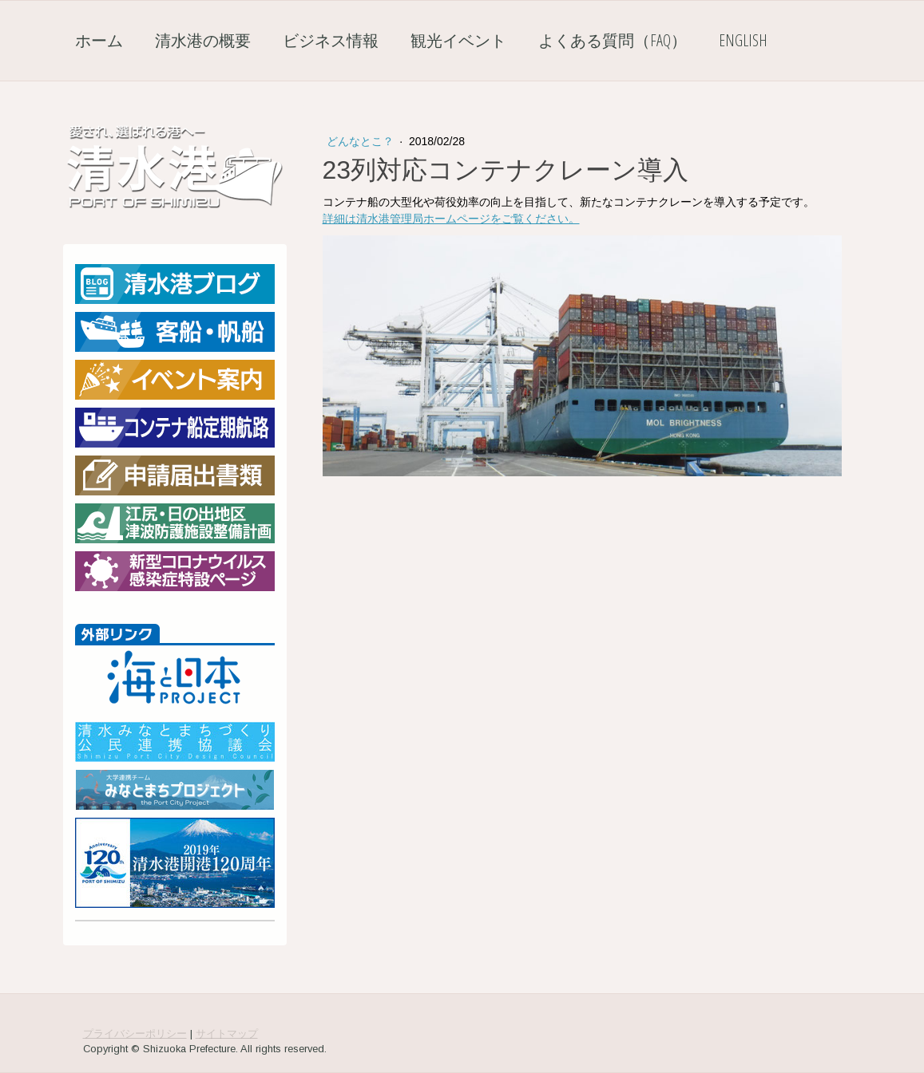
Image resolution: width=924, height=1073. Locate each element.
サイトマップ (227, 1033)
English (743, 40)
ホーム (99, 40)
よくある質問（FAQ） (612, 40)
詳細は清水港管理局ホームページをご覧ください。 (451, 218)
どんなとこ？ (362, 141)
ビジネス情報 (331, 40)
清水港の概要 (203, 40)
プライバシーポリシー (135, 1033)
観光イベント (458, 40)
